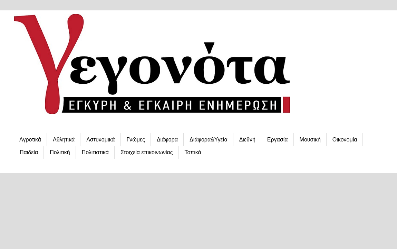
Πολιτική (60, 152)
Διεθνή (247, 139)
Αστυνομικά (100, 139)
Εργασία (277, 139)
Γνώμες (136, 139)
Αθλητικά (64, 139)
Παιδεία (29, 152)
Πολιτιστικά (95, 152)
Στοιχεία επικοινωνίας (146, 152)
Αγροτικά (30, 139)
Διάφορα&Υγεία (208, 139)
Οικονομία (344, 139)
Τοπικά (193, 152)
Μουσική (310, 139)
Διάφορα (167, 139)
